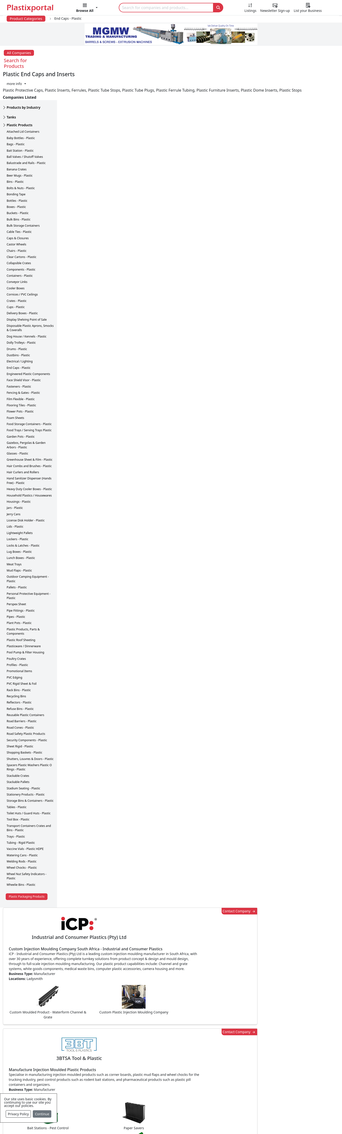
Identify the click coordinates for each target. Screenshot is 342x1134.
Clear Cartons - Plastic (21, 232)
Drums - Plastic (17, 324)
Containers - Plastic (20, 250)
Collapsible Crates (19, 238)
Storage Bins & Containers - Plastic (30, 775)
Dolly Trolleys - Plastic (21, 317)
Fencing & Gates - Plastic (23, 368)
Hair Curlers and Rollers (23, 447)
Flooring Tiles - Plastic (21, 380)
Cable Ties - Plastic (19, 207)
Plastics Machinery (143, 1079)
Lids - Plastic (15, 501)
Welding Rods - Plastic (22, 836)
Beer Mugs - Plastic (20, 150)
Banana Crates (17, 144)
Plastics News (37, 1042)
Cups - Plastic (16, 282)
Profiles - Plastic (17, 640)
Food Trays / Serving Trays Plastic (29, 405)
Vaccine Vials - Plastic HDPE (25, 824)
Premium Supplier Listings (253, 1079)
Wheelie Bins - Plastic (21, 860)
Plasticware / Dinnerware (24, 621)
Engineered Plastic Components (28, 349)
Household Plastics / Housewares (29, 470)
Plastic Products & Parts (148, 1051)
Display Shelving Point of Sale (27, 294)
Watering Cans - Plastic (22, 830)
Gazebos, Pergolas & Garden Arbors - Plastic (26, 420)
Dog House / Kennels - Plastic (27, 311)
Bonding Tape (16, 169)
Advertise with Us (245, 1042)
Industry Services (142, 1108)
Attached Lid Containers (23, 106)
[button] (87, 8)
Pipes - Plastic (16, 592)
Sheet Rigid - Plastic (20, 721)
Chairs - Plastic (16, 226)
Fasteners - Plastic (19, 361)
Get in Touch (306, 830)
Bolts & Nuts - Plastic (21, 163)
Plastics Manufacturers (147, 1042)
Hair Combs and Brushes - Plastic (29, 441)
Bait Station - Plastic (20, 125)
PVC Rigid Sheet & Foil (22, 658)
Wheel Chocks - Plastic (22, 842)
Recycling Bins (16, 671)
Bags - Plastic (15, 119)
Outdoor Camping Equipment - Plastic (28, 553)
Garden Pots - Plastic (21, 411)
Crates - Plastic (17, 276)
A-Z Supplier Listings (248, 1070)
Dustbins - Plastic (18, 330)
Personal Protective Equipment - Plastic (28, 571)
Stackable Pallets (18, 757)
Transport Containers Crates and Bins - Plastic (29, 803)
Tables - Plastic (16, 782)
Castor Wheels (16, 219)
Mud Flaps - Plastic (19, 545)
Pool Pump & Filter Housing (25, 627)
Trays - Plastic (16, 811)
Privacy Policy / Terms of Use (151, 1122)
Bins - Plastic (15, 157)
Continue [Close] (42, 1114)
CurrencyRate (284, 278)
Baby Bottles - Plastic (21, 113)
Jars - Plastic (15, 483)
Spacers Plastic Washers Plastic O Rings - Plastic (29, 742)
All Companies (19, 52)
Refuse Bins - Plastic (20, 684)
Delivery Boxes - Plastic (22, 288)
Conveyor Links (17, 257)
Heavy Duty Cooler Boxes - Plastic (29, 464)
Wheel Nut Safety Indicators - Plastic (26, 851)
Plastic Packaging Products (26, 871)
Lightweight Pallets (20, 508)
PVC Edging (14, 652)
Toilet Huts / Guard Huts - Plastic (29, 788)
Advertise (258, 1122)
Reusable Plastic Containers (25, 690)
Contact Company (250, 78)
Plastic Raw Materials (146, 1070)
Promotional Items (19, 646)
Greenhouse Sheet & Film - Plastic (29, 434)
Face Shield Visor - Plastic (24, 355)
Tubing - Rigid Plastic (21, 817)
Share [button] (156, 911)
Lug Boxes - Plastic (19, 527)
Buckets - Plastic (17, 188)
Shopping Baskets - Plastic (24, 727)
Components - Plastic (21, 244)
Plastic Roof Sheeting (21, 615)
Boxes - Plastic (16, 182)
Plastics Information (43, 1061)
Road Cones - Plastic (20, 702)
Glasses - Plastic (17, 428)
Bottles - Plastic (17, 175)
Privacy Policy (18, 1114)
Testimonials (241, 1051)
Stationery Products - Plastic (26, 769)
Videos (31, 1070)
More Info (171, 977)
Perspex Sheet (16, 579)
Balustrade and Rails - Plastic (26, 138)
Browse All (239, 1061)
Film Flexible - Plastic (21, 374)
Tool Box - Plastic (18, 794)
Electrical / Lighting (20, 336)
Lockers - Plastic (17, 514)
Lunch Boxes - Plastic (21, 533)
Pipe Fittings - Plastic (21, 585)
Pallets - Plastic (17, 562)
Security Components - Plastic (27, 715)
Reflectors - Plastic (19, 677)
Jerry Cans (13, 489)
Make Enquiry (306, 491)
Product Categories (26, 18)
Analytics (216, 1122)
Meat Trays (14, 539)
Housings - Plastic (19, 476)
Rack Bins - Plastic (19, 665)
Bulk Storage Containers (23, 200)
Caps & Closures (18, 213)
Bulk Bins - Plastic (18, 194)
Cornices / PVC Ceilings (22, 269)
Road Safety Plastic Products (26, 709)
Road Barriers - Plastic (22, 696)
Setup (237, 1122)
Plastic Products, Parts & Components (23, 606)
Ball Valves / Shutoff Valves (25, 132)
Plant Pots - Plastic (19, 598)
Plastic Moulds (140, 1098)
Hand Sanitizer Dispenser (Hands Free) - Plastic (29, 455)
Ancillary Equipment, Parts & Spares (159, 1089)
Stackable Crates (18, 751)
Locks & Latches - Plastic (23, 520)
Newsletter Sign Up (42, 1051)
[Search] (166, 7)
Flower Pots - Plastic (20, 386)
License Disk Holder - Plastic (26, 495)
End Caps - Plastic (18, 343)
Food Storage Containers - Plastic (29, 399)
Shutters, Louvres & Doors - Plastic (30, 734)
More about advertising (90, 697)
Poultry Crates (16, 634)
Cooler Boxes (15, 263)
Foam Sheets (15, 393)
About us (193, 1122)
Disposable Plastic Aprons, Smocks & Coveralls (30, 303)
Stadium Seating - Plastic (23, 763)
